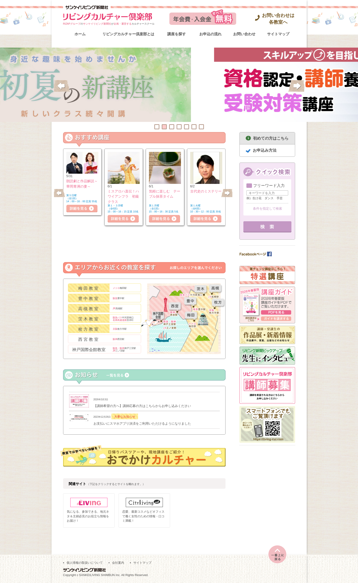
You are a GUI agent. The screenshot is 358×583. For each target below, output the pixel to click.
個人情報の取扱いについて (85, 562)
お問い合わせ (244, 34)
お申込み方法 (265, 150)
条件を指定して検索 (267, 208)
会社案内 (118, 562)
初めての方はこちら (271, 138)
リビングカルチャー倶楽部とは (128, 34)
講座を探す (176, 34)
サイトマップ (278, 34)
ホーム (80, 34)
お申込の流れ (210, 34)
